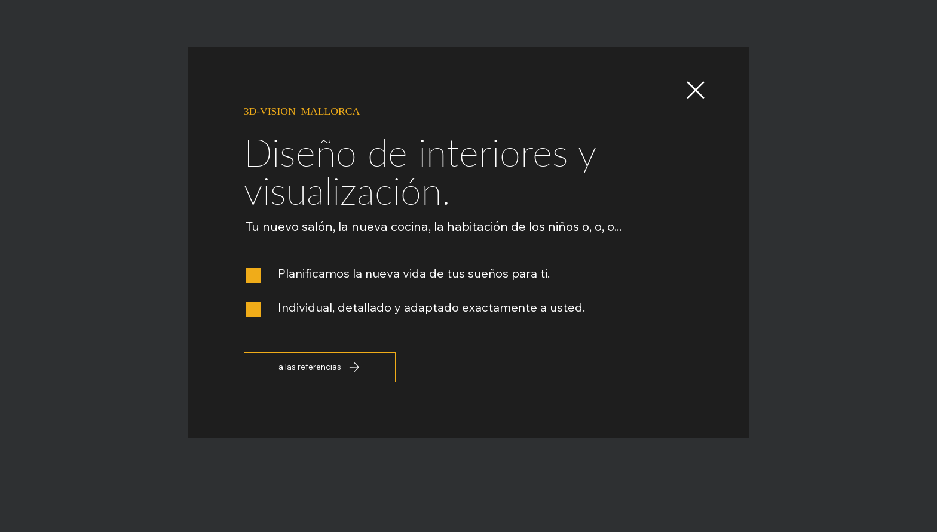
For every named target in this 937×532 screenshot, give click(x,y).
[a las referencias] (320, 367)
